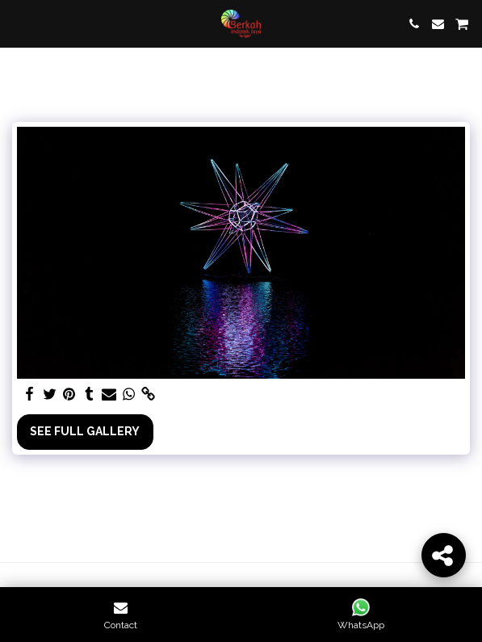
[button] (17, 23)
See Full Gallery (85, 431)
